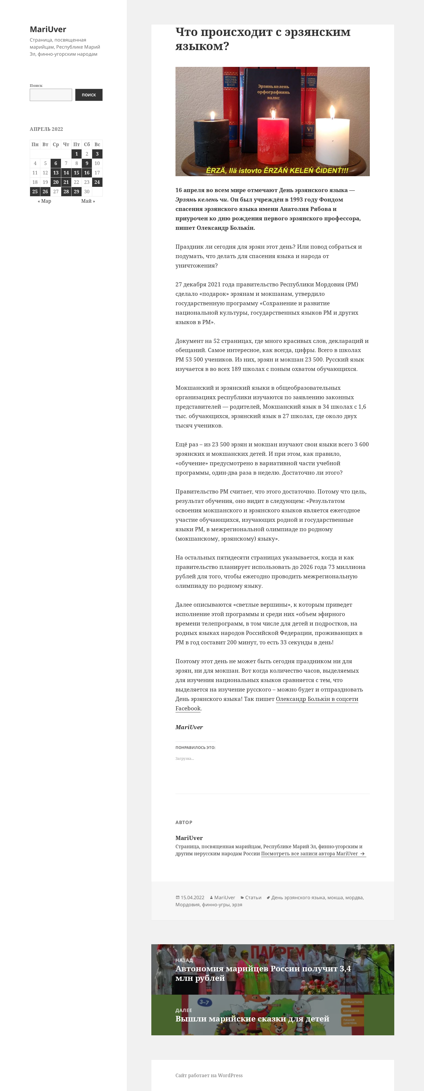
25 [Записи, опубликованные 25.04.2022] (35, 191)
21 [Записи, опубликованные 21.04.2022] (66, 182)
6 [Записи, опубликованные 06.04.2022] (55, 163)
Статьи (253, 897)
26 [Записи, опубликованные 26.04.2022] (45, 191)
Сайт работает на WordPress (209, 1075)
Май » (88, 201)
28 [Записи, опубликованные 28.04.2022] (66, 191)
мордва (354, 897)
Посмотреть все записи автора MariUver (310, 853)
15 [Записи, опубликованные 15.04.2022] (76, 172)
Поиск (36, 85)
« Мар (44, 201)
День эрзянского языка (298, 897)
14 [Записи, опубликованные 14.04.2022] (66, 172)
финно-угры (216, 904)
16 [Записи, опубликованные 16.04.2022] (87, 172)
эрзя (237, 904)
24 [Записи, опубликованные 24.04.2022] (97, 182)
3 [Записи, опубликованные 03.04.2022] (97, 154)
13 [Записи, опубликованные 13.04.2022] (56, 172)
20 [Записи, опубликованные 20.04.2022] (56, 182)
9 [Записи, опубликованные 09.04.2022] (87, 163)
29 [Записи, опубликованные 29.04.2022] (76, 191)
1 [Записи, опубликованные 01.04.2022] (76, 154)
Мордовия (187, 904)
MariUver (48, 29)
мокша (335, 897)
